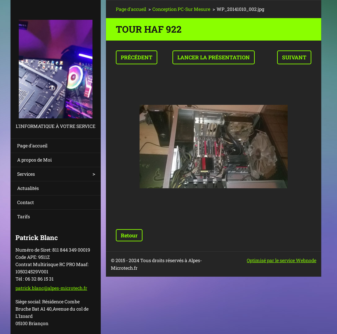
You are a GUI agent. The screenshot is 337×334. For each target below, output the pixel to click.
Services (26, 174)
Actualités (28, 188)
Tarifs (23, 216)
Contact (25, 202)
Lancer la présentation (213, 57)
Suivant (294, 57)
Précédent (136, 57)
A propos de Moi (34, 160)
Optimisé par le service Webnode (281, 260)
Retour (129, 235)
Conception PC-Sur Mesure (181, 9)
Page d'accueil (32, 145)
